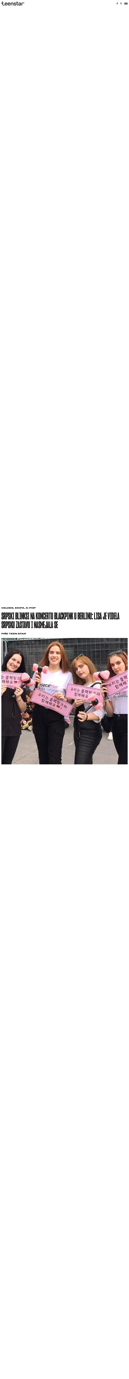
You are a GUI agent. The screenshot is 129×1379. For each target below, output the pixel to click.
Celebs (7, 608)
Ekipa (19, 608)
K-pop (31, 608)
